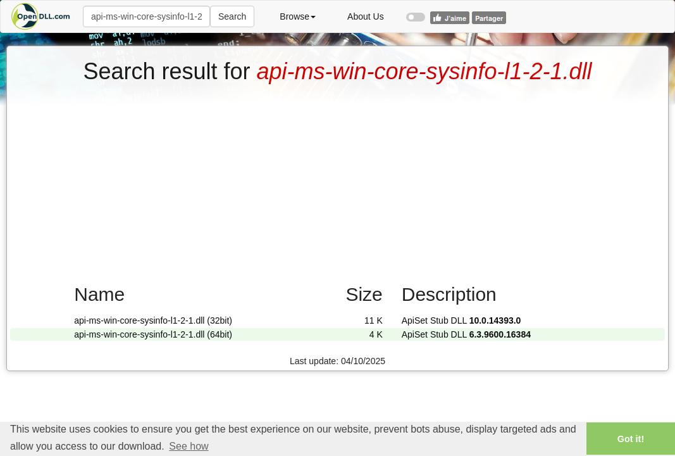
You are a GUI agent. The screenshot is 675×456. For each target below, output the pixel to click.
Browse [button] (298, 16)
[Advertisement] (337, 179)
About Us (365, 16)
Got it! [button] (630, 439)
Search (232, 16)
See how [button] (188, 446)
